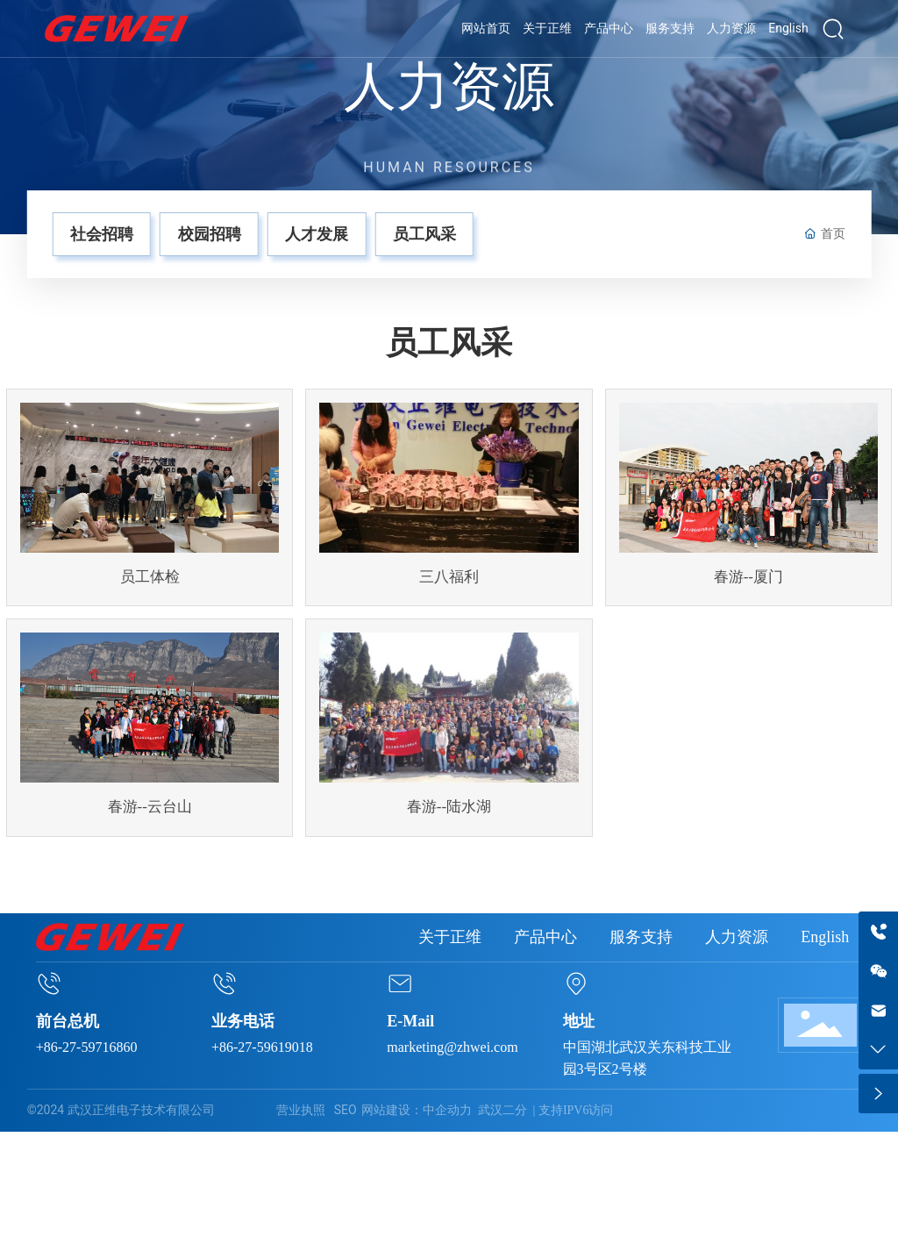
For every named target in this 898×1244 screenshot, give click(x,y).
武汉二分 (502, 1110)
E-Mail (410, 1021)
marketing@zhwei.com (452, 1047)
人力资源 (449, 88)
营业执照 (300, 1110)
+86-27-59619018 (262, 1047)
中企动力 (447, 1110)
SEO (345, 1110)
